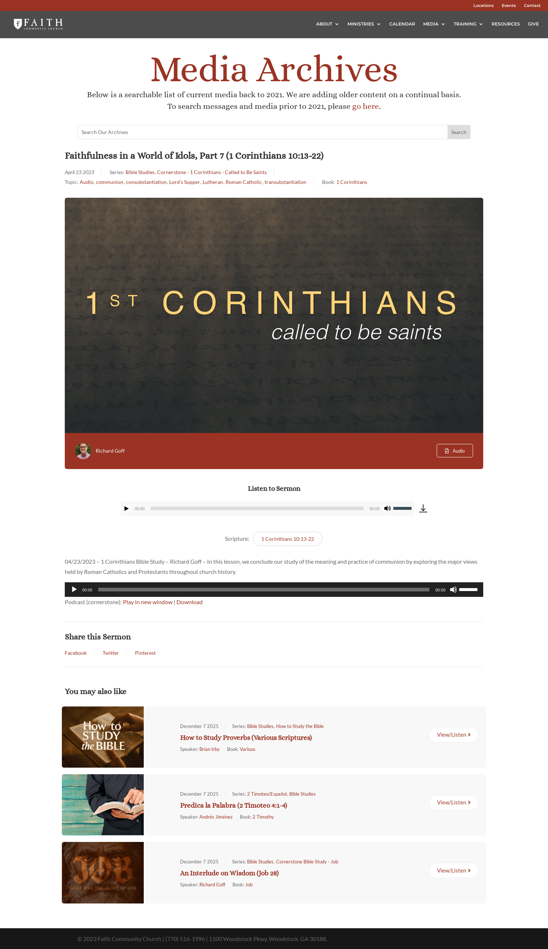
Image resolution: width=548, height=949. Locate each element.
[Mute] (387, 508)
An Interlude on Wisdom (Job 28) (229, 873)
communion (109, 182)
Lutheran (213, 182)
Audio (87, 182)
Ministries (361, 24)
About (324, 24)
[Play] (126, 508)
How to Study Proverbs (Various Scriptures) (246, 737)
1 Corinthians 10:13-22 (287, 539)
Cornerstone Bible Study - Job (307, 862)
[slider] (257, 508)
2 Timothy (263, 817)
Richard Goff (110, 451)
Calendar (402, 24)
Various (247, 749)
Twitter (111, 652)
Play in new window (147, 601)
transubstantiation (285, 182)
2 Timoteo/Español (267, 794)
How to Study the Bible (300, 726)
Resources (506, 24)
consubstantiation (146, 182)
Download (189, 601)
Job (249, 884)
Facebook (76, 652)
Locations (483, 5)
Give (533, 24)
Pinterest (145, 652)
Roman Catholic (244, 182)
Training (465, 24)
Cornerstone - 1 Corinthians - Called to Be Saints (212, 172)
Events (509, 5)
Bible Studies (140, 172)
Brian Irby (209, 749)
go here (365, 106)
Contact (532, 5)
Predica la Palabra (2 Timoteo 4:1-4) (233, 805)
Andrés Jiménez (216, 817)
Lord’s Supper (184, 182)
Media (430, 24)
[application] (267, 508)
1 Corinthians (351, 182)
